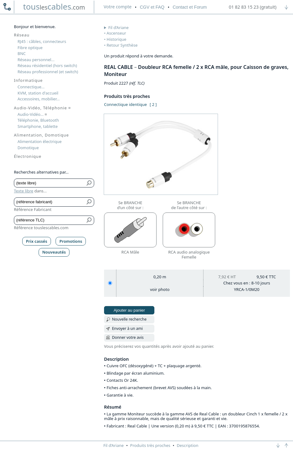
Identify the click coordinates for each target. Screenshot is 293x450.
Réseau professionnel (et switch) (48, 71)
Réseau (22, 35)
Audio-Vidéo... (32, 114)
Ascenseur (116, 33)
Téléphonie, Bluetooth (38, 120)
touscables (54, 6)
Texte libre (23, 191)
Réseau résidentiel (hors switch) (47, 65)
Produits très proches (150, 445)
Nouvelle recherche (129, 319)
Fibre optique (30, 47)
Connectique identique (125, 104)
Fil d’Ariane (118, 27)
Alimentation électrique (40, 141)
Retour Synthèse (122, 45)
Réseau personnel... (36, 59)
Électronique (27, 156)
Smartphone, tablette (38, 126)
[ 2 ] (153, 104)
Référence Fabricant (33, 209)
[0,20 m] (110, 283)
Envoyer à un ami (127, 328)
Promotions (71, 241)
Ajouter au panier (129, 310)
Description (188, 445)
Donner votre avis (128, 337)
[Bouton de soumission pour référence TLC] (89, 220)
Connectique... (31, 87)
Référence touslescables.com (41, 227)
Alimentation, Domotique (41, 135)
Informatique (28, 80)
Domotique (28, 147)
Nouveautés (54, 252)
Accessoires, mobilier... (39, 99)
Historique (116, 39)
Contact (190, 7)
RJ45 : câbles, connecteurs (42, 41)
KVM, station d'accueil (38, 93)
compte (118, 7)
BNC (22, 53)
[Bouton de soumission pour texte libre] (89, 183)
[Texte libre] (49, 183)
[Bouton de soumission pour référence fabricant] (89, 202)
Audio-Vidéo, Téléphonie (42, 108)
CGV (152, 7)
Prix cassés (36, 241)
